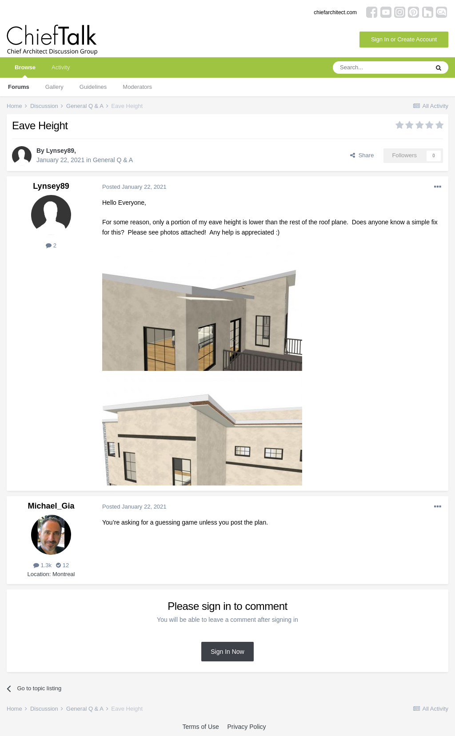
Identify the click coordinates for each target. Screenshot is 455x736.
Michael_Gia (51, 505)
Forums (18, 87)
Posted (134, 186)
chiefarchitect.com (335, 12)
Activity (61, 67)
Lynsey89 (60, 150)
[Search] (381, 67)
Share (362, 155)
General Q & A (113, 159)
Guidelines (93, 87)
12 (62, 565)
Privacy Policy (246, 726)
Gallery (54, 87)
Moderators (137, 87)
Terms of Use (200, 726)
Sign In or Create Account (404, 39)
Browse (25, 71)
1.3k (42, 565)
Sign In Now (227, 651)
